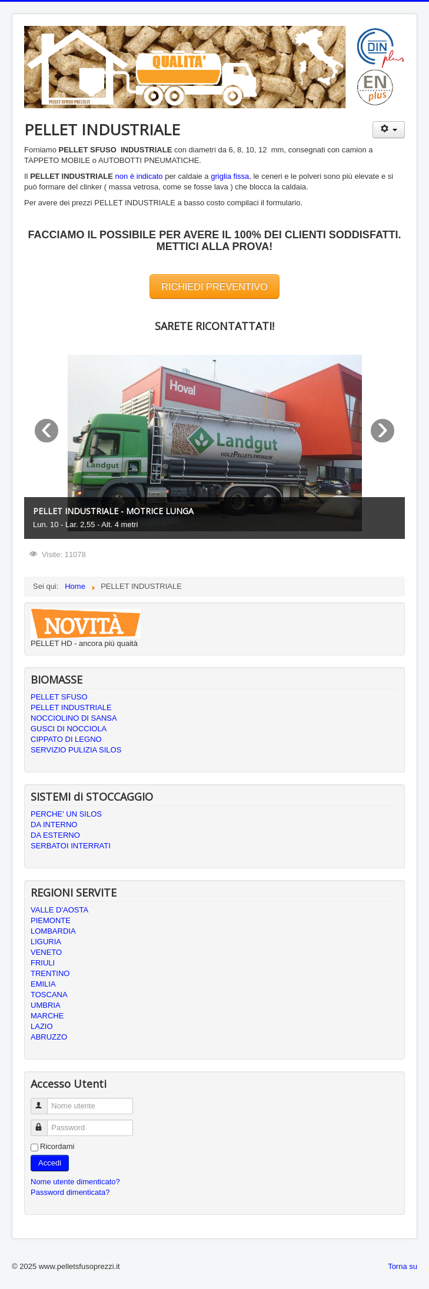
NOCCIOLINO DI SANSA (74, 718)
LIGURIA (46, 941)
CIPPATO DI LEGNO (66, 739)
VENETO (46, 952)
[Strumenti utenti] (389, 129)
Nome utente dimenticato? (75, 1181)
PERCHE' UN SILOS (66, 814)
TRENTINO (50, 973)
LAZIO (42, 1026)
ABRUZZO (49, 1036)
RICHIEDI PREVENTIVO (214, 286)
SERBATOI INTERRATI (71, 845)
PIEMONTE (51, 920)
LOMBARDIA (53, 931)
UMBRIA (46, 1005)
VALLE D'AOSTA (59, 909)
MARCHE (47, 1015)
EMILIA (43, 984)
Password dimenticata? (70, 1192)
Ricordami (57, 1146)
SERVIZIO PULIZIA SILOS (76, 749)
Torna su (402, 1266)
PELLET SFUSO (59, 696)
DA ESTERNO (55, 835)
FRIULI (43, 962)
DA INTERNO (54, 824)
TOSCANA (49, 994)
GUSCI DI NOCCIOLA (69, 728)
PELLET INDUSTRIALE (71, 707)
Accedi (49, 1162)
